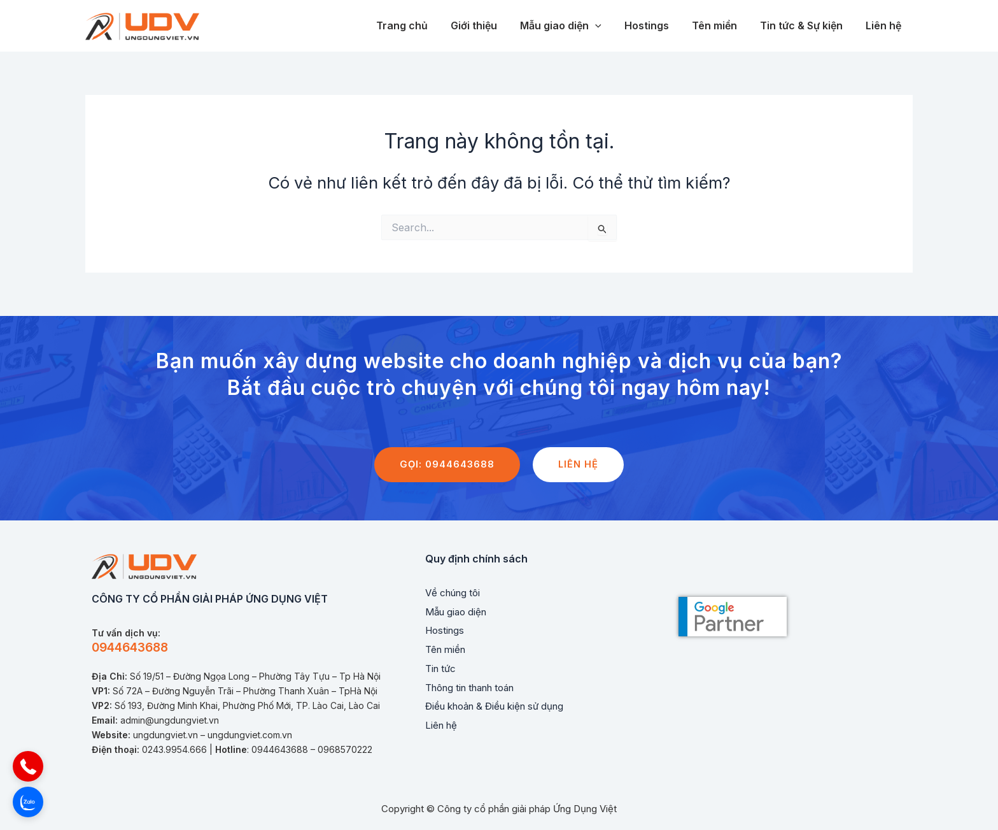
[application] (606, 26)
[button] (28, 766)
